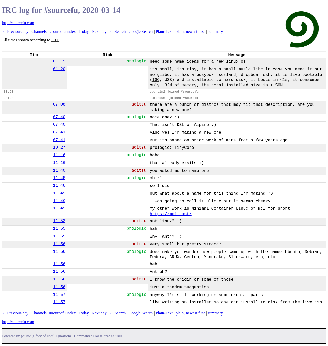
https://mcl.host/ (171, 214)
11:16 (59, 155)
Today (84, 31)
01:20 (59, 69)
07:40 (59, 117)
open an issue (113, 336)
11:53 (59, 221)
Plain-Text (164, 31)
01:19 (59, 61)
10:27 (59, 147)
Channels (39, 31)
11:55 (59, 228)
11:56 (59, 244)
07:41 (59, 132)
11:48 (59, 178)
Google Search (141, 31)
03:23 (8, 92)
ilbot (50, 336)
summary (215, 31)
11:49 (59, 193)
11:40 (59, 170)
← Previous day (15, 31)
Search (120, 31)
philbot (26, 336)
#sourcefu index (62, 31)
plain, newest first (190, 31)
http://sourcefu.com (18, 22)
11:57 (59, 294)
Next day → (102, 31)
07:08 (59, 104)
